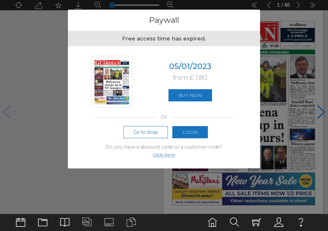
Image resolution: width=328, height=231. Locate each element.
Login (190, 132)
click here (164, 155)
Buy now (190, 95)
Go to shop (145, 132)
